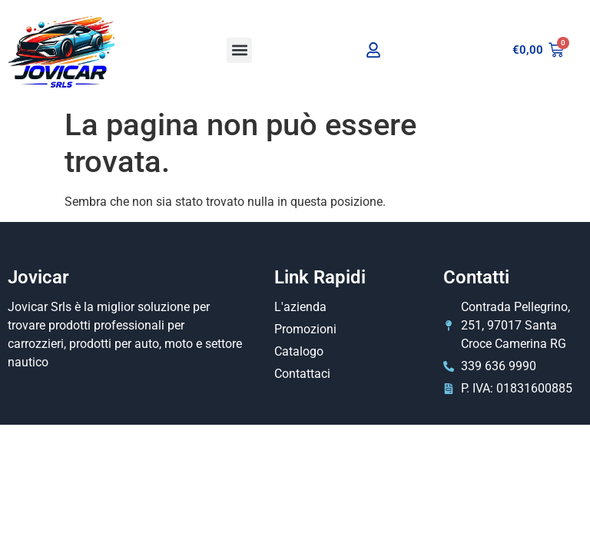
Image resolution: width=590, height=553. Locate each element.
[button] (239, 50)
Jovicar (38, 277)
